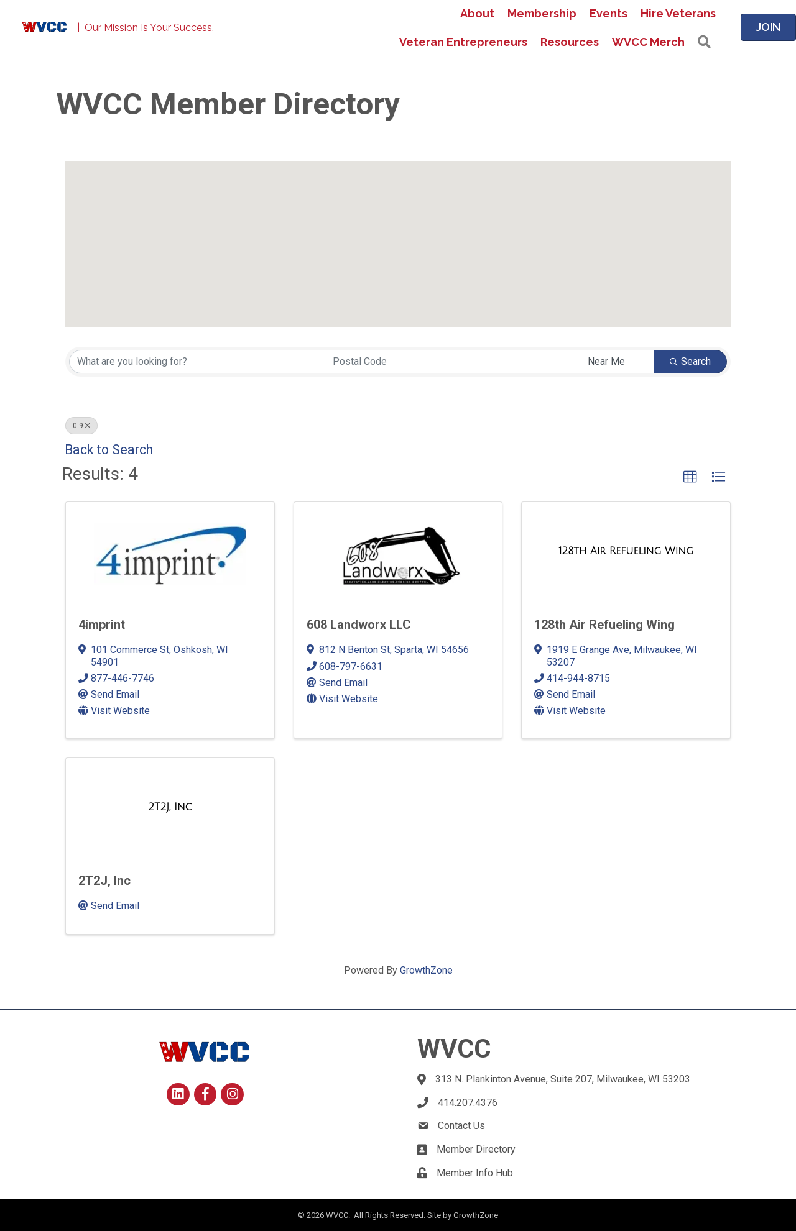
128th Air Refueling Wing (604, 624)
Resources (569, 41)
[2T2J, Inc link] (170, 807)
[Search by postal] (453, 361)
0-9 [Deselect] (81, 425)
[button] (444, 191)
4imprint (101, 624)
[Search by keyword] (197, 361)
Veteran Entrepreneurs (463, 41)
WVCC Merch (648, 41)
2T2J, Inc (104, 880)
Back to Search (109, 449)
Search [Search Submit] (690, 361)
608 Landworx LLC (359, 624)
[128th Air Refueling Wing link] (625, 551)
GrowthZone (426, 970)
